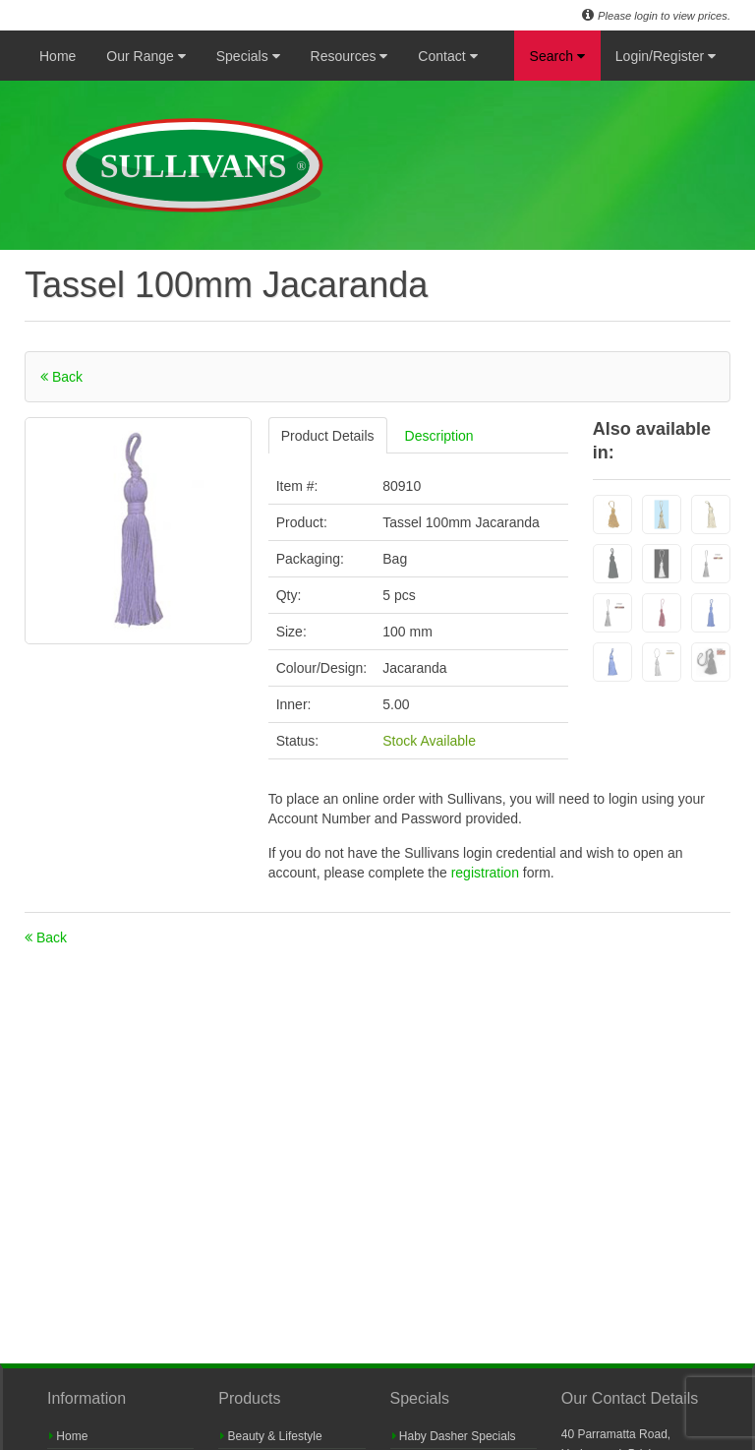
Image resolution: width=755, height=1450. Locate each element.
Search (557, 56)
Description (439, 436)
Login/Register (665, 56)
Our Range (145, 56)
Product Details (328, 436)
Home (57, 56)
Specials (248, 56)
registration (487, 872)
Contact (447, 56)
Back (61, 377)
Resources (349, 56)
